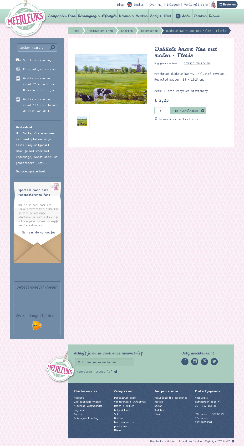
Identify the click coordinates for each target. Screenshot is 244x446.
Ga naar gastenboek (31, 171)
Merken (200, 16)
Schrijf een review (197, 63)
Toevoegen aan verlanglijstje (179, 119)
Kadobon (159, 410)
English (79, 410)
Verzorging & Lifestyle (97, 16)
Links (158, 414)
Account (79, 397)
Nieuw (214, 16)
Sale (185, 16)
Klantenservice (85, 391)
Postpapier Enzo (61, 16)
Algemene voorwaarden (88, 405)
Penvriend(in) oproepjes (170, 397)
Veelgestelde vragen (87, 401)
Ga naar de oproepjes (38, 232)
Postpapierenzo (166, 391)
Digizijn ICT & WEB (217, 441)
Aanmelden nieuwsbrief (94, 371)
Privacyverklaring (86, 418)
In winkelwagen (186, 110)
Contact (79, 414)
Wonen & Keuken (133, 16)
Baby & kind (160, 16)
